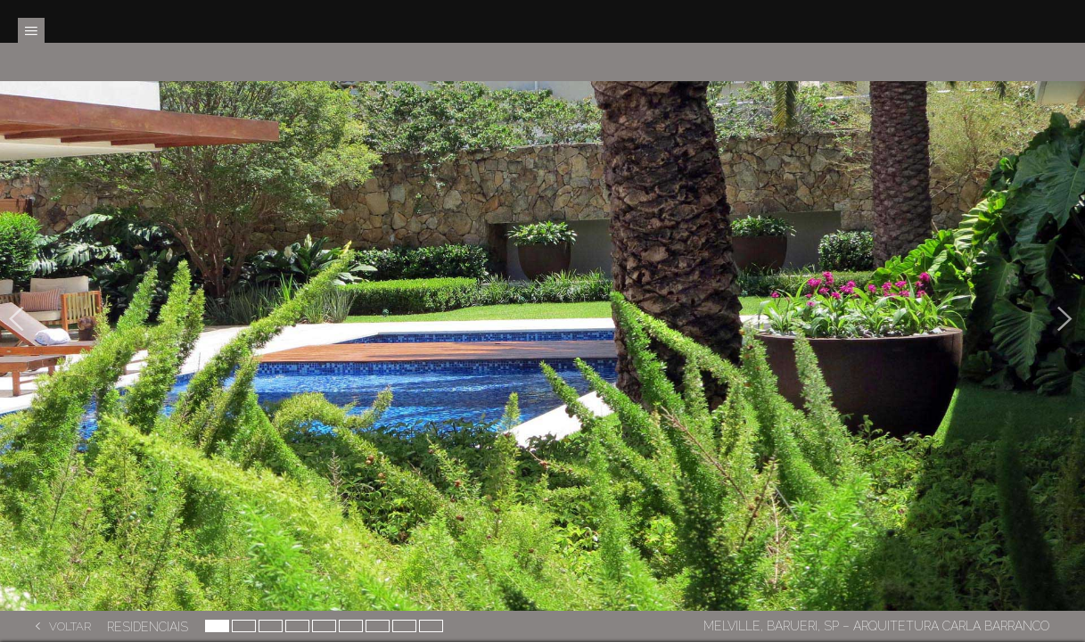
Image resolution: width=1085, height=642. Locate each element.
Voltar (70, 626)
